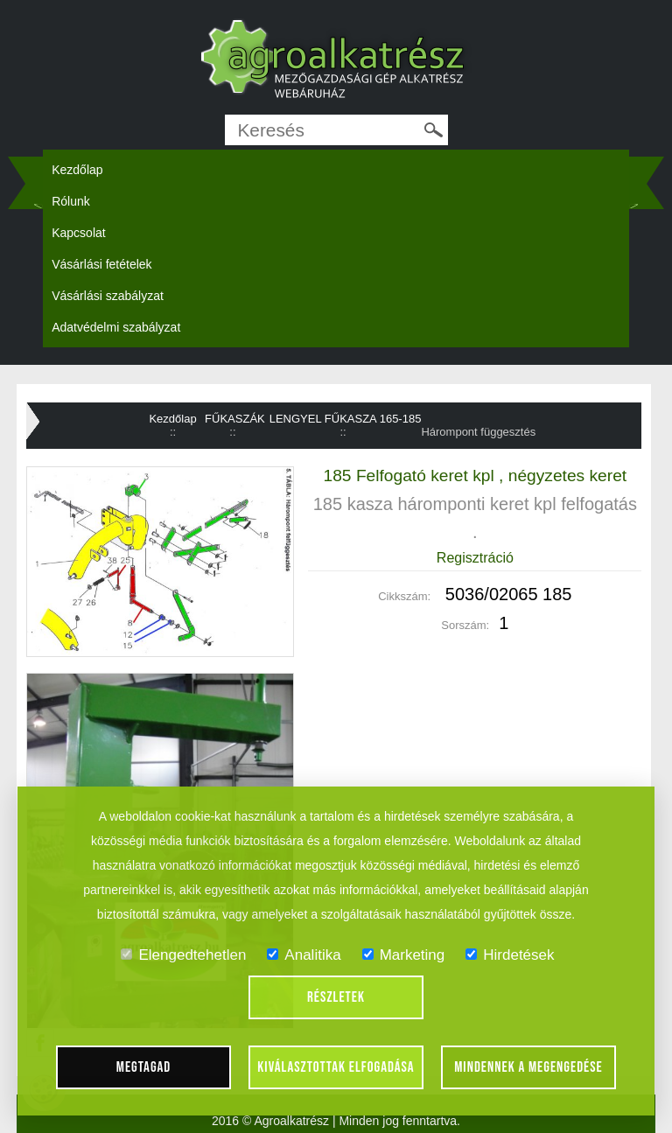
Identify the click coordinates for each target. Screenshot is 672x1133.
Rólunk (71, 201)
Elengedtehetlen (183, 955)
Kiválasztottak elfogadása (335, 1067)
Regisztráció (475, 557)
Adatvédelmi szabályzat (116, 327)
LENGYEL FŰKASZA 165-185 (346, 418)
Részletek (336, 997)
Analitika (303, 955)
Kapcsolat (78, 233)
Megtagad (144, 1067)
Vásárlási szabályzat (108, 296)
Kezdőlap (77, 170)
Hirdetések (510, 955)
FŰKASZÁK (235, 418)
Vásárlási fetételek (101, 264)
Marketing (403, 955)
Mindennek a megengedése (528, 1067)
